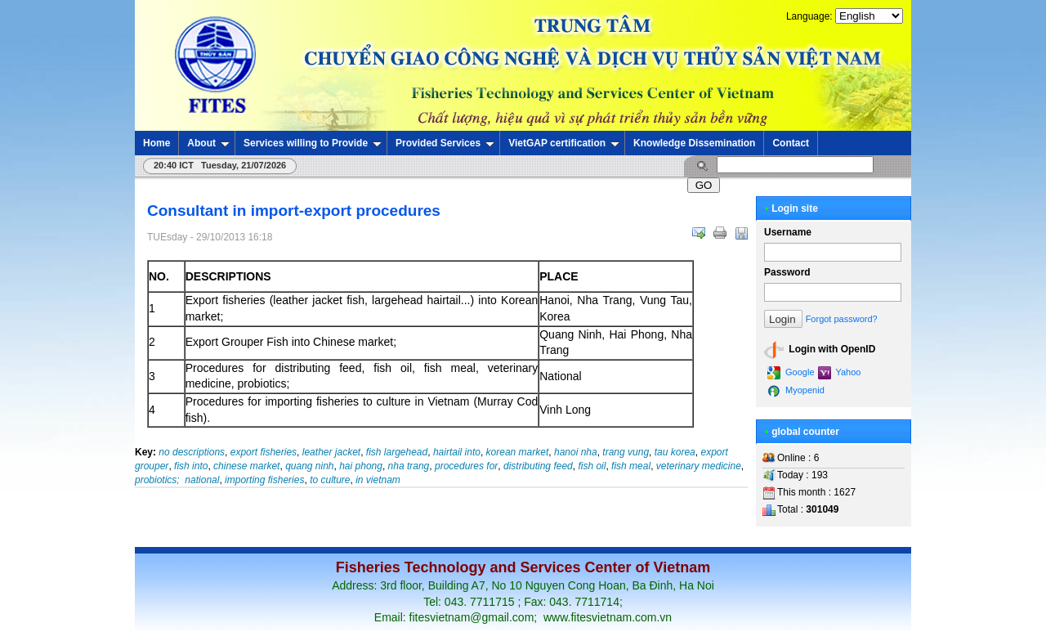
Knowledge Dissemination (694, 143)
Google (791, 372)
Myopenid (796, 390)
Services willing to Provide (313, 143)
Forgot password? (842, 319)
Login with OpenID (819, 350)
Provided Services (445, 143)
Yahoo (839, 372)
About (208, 143)
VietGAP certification (563, 143)
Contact (790, 143)
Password (787, 272)
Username (787, 232)
